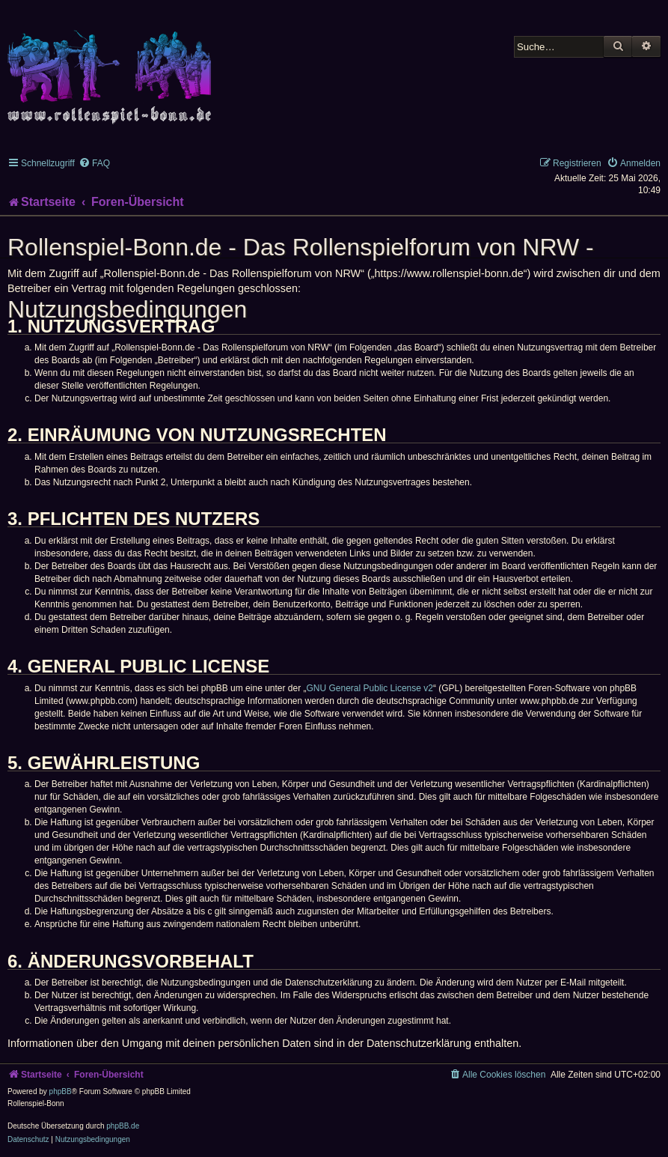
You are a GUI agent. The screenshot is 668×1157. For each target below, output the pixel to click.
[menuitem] (94, 163)
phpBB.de (122, 1126)
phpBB (60, 1091)
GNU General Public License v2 (370, 688)
